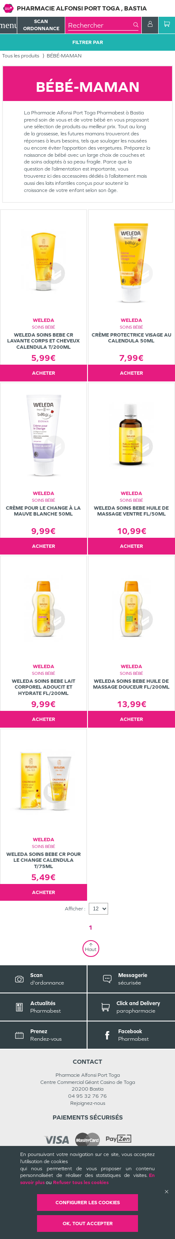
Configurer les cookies (88, 1202)
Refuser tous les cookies (81, 1182)
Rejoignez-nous (87, 1103)
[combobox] (100, 25)
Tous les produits (20, 56)
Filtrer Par (87, 42)
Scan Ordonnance (41, 24)
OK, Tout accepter (88, 1223)
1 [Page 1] (90, 927)
